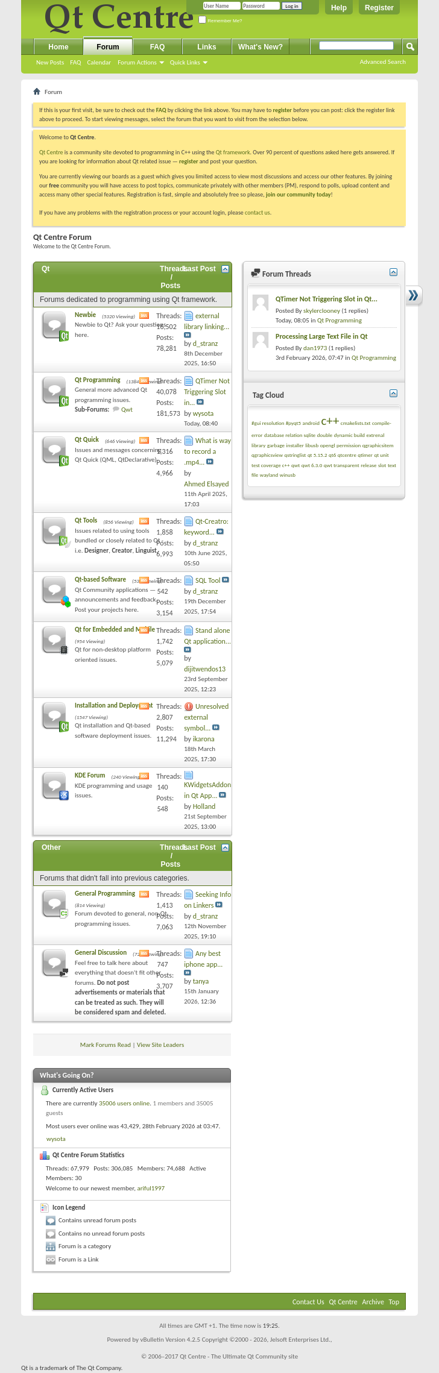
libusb (311, 445)
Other (51, 847)
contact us (257, 212)
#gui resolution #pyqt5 (276, 422)
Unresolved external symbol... (206, 717)
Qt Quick (87, 440)
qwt (295, 465)
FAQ (75, 62)
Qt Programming (97, 380)
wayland (269, 474)
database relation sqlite (289, 435)
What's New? (260, 47)
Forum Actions (137, 62)
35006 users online (124, 1103)
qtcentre (347, 454)
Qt (45, 269)
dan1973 (315, 348)
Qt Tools (86, 520)
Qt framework (233, 152)
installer (295, 445)
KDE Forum (90, 775)
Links (206, 47)
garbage (276, 445)
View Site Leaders (160, 1045)
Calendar (99, 62)
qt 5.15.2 (317, 454)
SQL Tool (208, 580)
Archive (373, 1302)
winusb (287, 474)
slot (382, 465)
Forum (107, 47)
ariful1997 (151, 1188)
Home (58, 47)
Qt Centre (51, 152)
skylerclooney (321, 311)
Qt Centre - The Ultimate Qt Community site (239, 1356)
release (368, 465)
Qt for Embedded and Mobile (115, 629)
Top (394, 1302)
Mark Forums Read (105, 1045)
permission (348, 445)
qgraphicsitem (378, 445)
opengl (327, 445)
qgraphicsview (267, 454)
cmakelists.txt (356, 422)
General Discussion (101, 953)
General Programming (105, 893)
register (188, 161)
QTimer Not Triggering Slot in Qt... (326, 299)
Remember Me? (220, 21)
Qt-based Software (100, 579)
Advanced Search (383, 62)
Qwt (127, 409)
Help (339, 8)
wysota (56, 1139)
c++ (330, 421)
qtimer (365, 454)
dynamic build (349, 435)
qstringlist (295, 454)
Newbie (85, 315)
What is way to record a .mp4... (207, 451)
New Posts (50, 62)
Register (379, 8)
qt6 (332, 454)
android (311, 422)
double (324, 435)
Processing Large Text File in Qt (322, 336)
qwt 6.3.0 (312, 465)
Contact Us (308, 1302)
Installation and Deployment (114, 705)
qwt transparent (341, 465)
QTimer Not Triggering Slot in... (207, 392)
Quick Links (185, 62)
